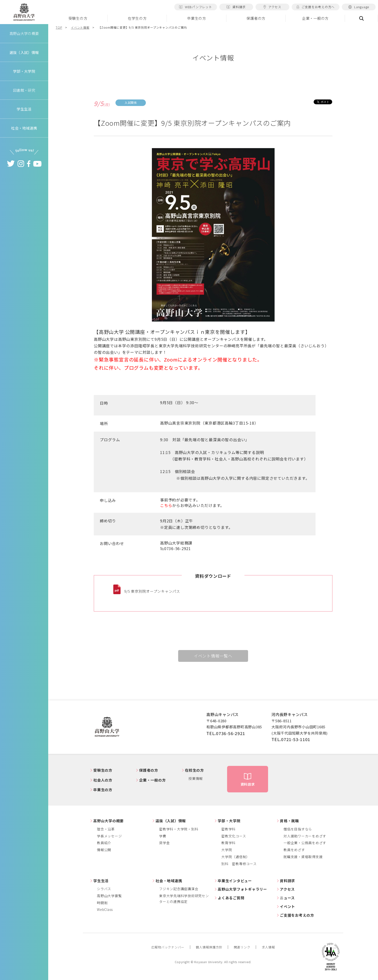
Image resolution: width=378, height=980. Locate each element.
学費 (162, 836)
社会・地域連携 (168, 880)
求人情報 (268, 947)
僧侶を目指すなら (298, 829)
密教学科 (228, 829)
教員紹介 (104, 842)
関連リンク (242, 947)
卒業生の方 (196, 18)
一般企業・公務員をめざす (305, 842)
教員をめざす (294, 849)
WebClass (105, 909)
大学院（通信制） (235, 856)
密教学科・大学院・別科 (178, 829)
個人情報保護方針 (209, 947)
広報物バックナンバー (168, 947)
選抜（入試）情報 (170, 820)
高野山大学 (24, 12)
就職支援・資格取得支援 (303, 856)
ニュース (287, 897)
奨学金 (164, 842)
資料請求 (236, 7)
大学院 (226, 849)
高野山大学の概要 (24, 33)
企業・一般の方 (315, 18)
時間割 (102, 902)
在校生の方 (194, 770)
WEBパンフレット (195, 7)
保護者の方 (255, 18)
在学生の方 (137, 18)
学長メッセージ (109, 836)
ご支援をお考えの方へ (316, 7)
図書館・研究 (24, 90)
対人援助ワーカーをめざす (305, 836)
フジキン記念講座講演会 (178, 888)
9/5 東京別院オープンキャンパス (152, 591)
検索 (361, 18)
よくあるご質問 (231, 897)
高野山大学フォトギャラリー (242, 889)
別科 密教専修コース (239, 863)
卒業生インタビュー (235, 880)
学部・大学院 (229, 820)
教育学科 (228, 842)
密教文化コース (233, 836)
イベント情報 (80, 27)
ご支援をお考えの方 (297, 915)
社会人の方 (102, 780)
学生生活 (100, 880)
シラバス (104, 888)
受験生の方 (78, 18)
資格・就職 (289, 820)
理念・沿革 (106, 829)
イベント (287, 906)
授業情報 (196, 778)
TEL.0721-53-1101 (290, 739)
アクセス (272, 7)
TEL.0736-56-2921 (225, 733)
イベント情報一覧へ (213, 656)
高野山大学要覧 (109, 895)
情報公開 (104, 849)
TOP (59, 27)
